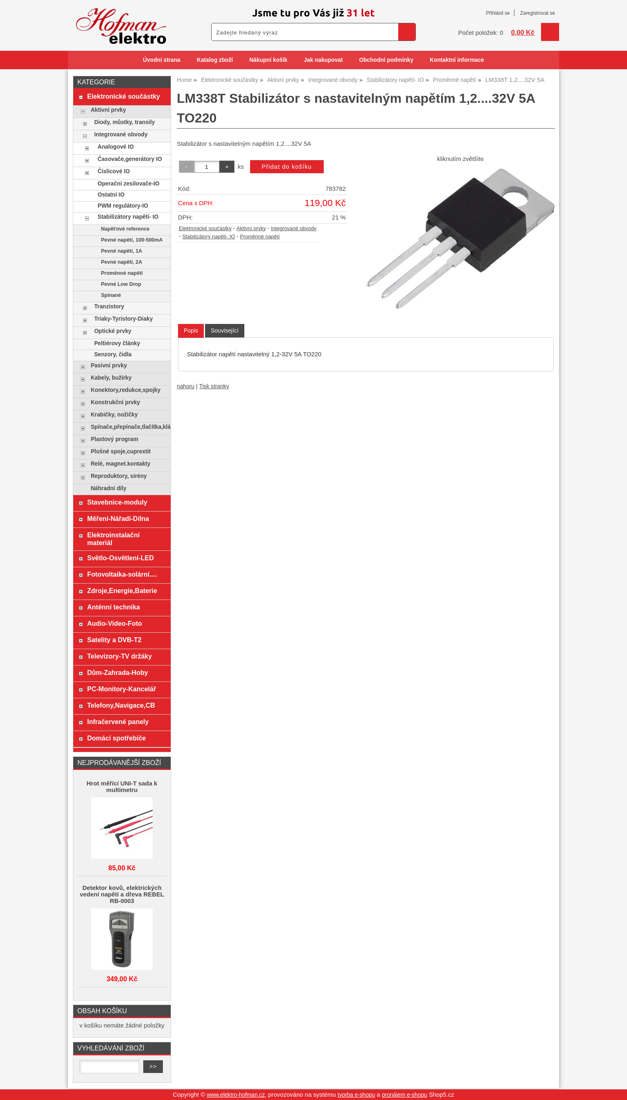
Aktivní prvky (251, 228)
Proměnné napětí (260, 237)
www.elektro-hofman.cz (236, 1095)
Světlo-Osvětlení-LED (120, 557)
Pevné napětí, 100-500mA (132, 240)
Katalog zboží (215, 60)
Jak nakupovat (323, 60)
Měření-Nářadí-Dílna (118, 518)
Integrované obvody (293, 228)
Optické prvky (112, 331)
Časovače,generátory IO (130, 159)
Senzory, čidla (112, 354)
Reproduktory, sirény (119, 476)
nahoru (185, 386)
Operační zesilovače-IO (129, 184)
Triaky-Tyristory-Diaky (123, 319)
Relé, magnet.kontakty (121, 464)
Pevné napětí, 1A (121, 251)
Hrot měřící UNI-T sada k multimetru (122, 786)
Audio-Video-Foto (114, 623)
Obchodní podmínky (386, 60)
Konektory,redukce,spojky (126, 390)
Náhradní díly (108, 488)
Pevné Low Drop (121, 284)
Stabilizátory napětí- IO (208, 237)
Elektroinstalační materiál (113, 538)
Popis (191, 330)
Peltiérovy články (117, 343)
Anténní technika (113, 607)
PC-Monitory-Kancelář (121, 689)
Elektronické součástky (205, 228)
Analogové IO (116, 147)
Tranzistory (109, 306)
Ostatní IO (111, 195)
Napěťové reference (125, 229)
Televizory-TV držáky (119, 656)
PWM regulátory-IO (123, 206)
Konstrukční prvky (115, 402)
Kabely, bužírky (111, 378)
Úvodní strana (161, 60)
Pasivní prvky (109, 365)
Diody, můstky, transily (124, 122)
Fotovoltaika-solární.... (122, 574)
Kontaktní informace (457, 60)
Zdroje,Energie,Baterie (122, 590)
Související (225, 330)
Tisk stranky (214, 386)
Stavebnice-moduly (117, 502)
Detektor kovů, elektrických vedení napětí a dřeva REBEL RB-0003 (122, 894)
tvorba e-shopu (356, 1095)
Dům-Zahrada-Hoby (117, 672)
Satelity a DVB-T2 (114, 639)
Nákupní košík (268, 60)
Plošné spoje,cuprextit (121, 451)
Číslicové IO (114, 171)
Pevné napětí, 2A (121, 262)
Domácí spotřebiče (116, 738)
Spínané (111, 295)
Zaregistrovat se (537, 13)
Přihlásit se (498, 13)
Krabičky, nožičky (114, 415)
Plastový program (114, 439)
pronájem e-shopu (404, 1095)
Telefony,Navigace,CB (121, 705)
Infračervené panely (118, 721)
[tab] (191, 330)
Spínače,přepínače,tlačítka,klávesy (129, 427)
